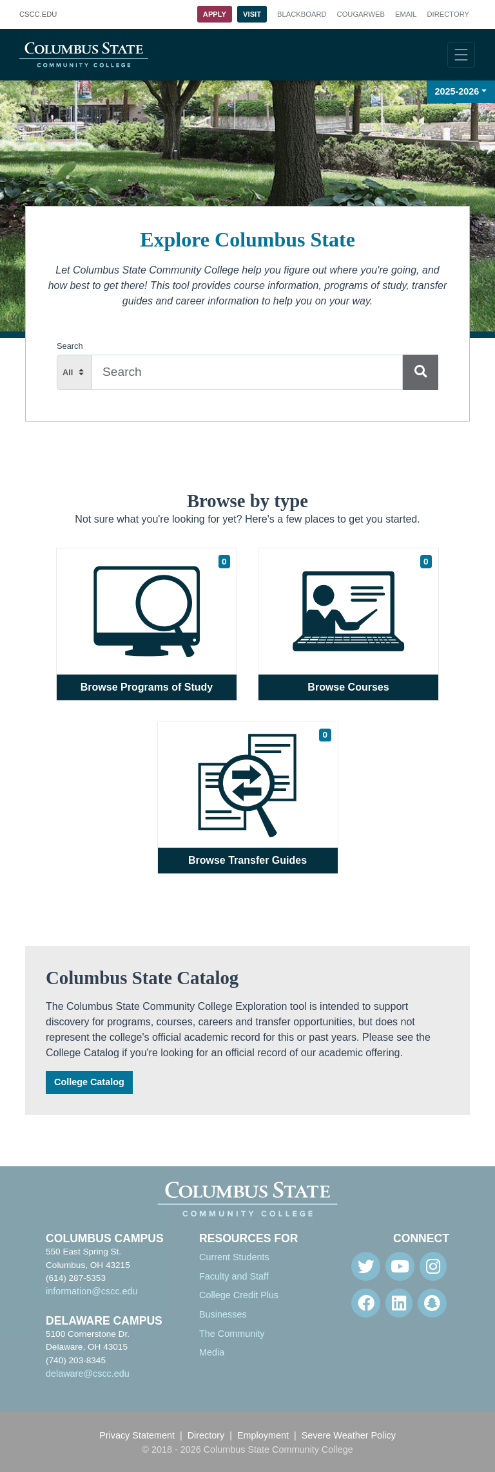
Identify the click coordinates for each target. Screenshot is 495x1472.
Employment (263, 1435)
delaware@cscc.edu (88, 1373)
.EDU (38, 15)
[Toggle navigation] (461, 55)
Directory (448, 14)
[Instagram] (433, 1266)
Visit (252, 14)
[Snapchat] (432, 1303)
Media (211, 1352)
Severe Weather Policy (349, 1435)
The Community (232, 1333)
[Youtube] (400, 1266)
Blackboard (301, 14)
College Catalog (89, 1082)
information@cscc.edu (92, 1291)
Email (406, 14)
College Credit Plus (238, 1295)
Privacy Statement (137, 1435)
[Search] (420, 372)
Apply (214, 14)
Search (70, 346)
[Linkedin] (399, 1303)
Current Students (234, 1257)
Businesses (223, 1314)
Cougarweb (361, 14)
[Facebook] (366, 1303)
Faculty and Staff (234, 1276)
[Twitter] (366, 1266)
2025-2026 (457, 91)
